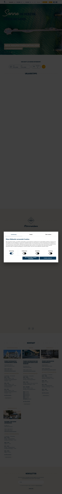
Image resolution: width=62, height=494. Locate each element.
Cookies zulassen (48, 258)
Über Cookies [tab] (48, 234)
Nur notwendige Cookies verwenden (30, 258)
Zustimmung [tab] (13, 234)
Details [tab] (31, 234)
